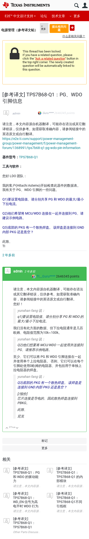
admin (16, 113)
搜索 (76, 5)
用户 (85, 5)
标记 (45, 440)
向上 (7, 428)
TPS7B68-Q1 (28, 157)
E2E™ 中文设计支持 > (20, 16)
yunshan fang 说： (31, 377)
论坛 (43, 16)
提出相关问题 (59, 28)
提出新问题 (72, 28)
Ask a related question (50, 58)
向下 (17, 428)
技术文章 (58, 16)
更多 (77, 16)
